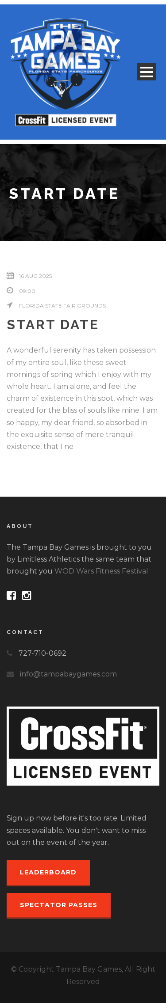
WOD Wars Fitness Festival (101, 571)
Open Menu (146, 71)
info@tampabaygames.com (68, 674)
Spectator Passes (58, 905)
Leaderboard (48, 872)
